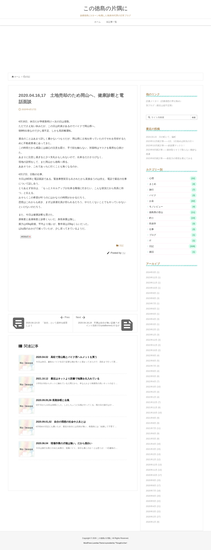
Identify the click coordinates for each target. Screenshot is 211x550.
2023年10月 (153, 288)
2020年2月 (153, 516)
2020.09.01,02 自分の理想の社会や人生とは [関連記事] (61, 421)
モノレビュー (173, 206)
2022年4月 (152, 381)
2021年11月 (153, 407)
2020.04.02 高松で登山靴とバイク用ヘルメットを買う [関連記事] (66, 357)
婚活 (173, 252)
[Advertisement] (105, 48)
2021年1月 (153, 459)
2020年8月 (153, 485)
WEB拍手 (25, 237)
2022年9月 (152, 355)
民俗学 (173, 223)
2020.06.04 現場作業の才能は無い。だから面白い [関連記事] (64, 443)
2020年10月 (154, 475)
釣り (173, 218)
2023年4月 (152, 319)
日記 (28, 77)
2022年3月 (153, 386)
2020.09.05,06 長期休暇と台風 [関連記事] (52, 400)
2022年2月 (152, 392)
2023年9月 (152, 293)
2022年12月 (153, 340)
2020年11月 (154, 470)
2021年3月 (153, 449)
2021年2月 (153, 454)
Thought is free (121, 543)
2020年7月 (153, 490)
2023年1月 (152, 334)
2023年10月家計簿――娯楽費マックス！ (165, 145)
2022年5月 (152, 376)
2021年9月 (152, 418)
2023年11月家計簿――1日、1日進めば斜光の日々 (170, 141)
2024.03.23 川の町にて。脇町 (161, 137)
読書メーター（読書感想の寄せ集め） (164, 101)
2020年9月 (153, 480)
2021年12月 (153, 402)
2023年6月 (152, 308)
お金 (173, 201)
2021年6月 (152, 433)
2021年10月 (154, 412)
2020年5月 (153, 501)
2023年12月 (153, 277)
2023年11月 (153, 282)
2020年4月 (153, 506)
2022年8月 (152, 360)
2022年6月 (152, 371)
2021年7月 (153, 428)
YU (123, 253)
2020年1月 (152, 522)
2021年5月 (152, 438)
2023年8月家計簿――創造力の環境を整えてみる (169, 158)
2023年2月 (152, 329)
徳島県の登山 (173, 212)
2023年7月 (152, 303)
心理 (173, 178)
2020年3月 (153, 511)
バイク (173, 195)
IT (173, 240)
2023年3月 (152, 324)
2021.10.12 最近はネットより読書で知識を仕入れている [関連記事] (67, 378)
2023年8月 (152, 298)
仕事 (173, 229)
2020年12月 (154, 464)
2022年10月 (153, 350)
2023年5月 (152, 314)
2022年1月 (152, 397)
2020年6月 (153, 496)
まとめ (173, 184)
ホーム (17, 77)
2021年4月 (153, 444)
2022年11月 (153, 345)
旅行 (173, 189)
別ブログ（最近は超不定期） (160, 105)
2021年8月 (152, 423)
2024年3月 (152, 272)
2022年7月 (152, 366)
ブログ (173, 235)
